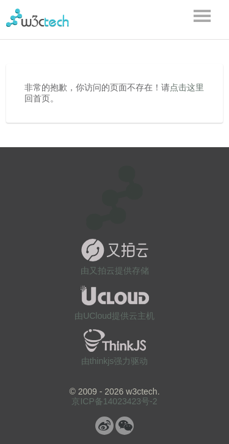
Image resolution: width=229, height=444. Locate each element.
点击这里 (187, 87)
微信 (124, 426)
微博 (104, 426)
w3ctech (37, 18)
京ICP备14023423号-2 (114, 401)
